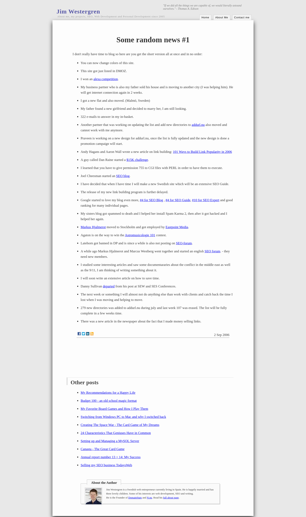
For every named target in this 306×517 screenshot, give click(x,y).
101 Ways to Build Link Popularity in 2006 (202, 152)
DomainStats (135, 497)
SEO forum (212, 251)
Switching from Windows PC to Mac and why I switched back (123, 417)
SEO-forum (184, 243)
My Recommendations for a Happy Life (108, 393)
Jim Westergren (78, 11)
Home (205, 17)
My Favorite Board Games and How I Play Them (114, 409)
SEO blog (123, 176)
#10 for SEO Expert (205, 200)
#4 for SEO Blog (151, 200)
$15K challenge (137, 160)
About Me (221, 17)
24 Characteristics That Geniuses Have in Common (116, 433)
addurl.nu (198, 125)
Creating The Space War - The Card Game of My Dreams (120, 425)
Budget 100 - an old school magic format (109, 401)
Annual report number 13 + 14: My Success (111, 457)
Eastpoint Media (177, 227)
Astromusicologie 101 (140, 235)
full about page (171, 497)
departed (109, 286)
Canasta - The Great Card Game (102, 449)
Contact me (242, 17)
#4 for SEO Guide (178, 200)
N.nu (149, 497)
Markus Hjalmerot (93, 227)
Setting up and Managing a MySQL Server (110, 441)
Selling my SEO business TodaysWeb (106, 465)
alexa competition (105, 79)
